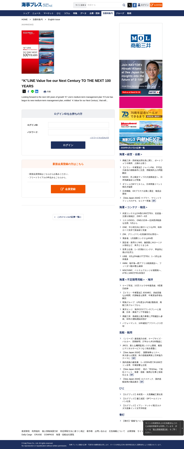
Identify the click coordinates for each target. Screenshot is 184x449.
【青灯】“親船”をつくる (133, 421)
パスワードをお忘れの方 (99, 138)
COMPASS (49, 434)
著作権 (90, 431)
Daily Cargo (27, 434)
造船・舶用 (125, 332)
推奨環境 (26, 431)
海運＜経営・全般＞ (131, 154)
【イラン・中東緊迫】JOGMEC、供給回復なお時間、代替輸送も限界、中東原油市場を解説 (142, 295)
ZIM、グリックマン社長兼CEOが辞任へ (140, 234)
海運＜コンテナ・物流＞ (133, 207)
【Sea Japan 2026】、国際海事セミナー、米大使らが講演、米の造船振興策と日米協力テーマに (142, 355)
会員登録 (158, 5)
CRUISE (38, 434)
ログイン (68, 145)
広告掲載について (117, 431)
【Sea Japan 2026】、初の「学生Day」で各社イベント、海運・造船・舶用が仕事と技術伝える (142, 372)
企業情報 (131, 431)
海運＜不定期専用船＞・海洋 (136, 279)
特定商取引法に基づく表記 (72, 431)
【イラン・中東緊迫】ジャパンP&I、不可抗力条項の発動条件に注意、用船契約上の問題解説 (142, 170)
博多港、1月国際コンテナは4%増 (137, 238)
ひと (121, 388)
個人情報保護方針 (160, 429)
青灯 (121, 414)
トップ (26, 13)
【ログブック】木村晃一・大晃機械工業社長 (142, 394)
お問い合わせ (101, 431)
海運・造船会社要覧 (65, 434)
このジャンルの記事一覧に (69, 217)
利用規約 (36, 431)
